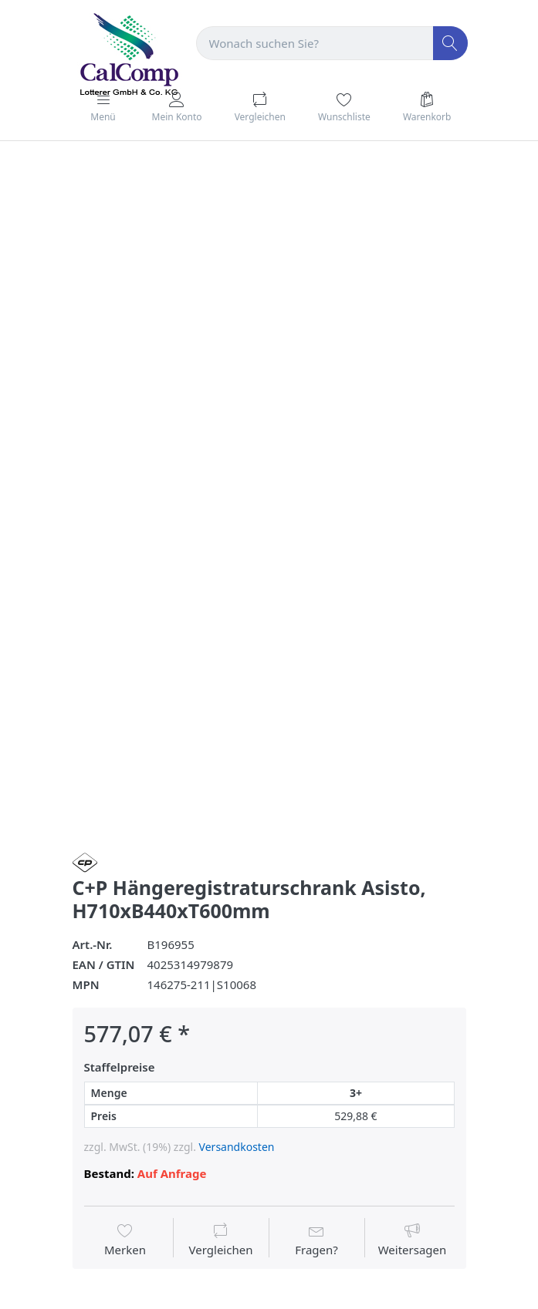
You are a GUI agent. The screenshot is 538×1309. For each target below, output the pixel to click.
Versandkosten (237, 1146)
